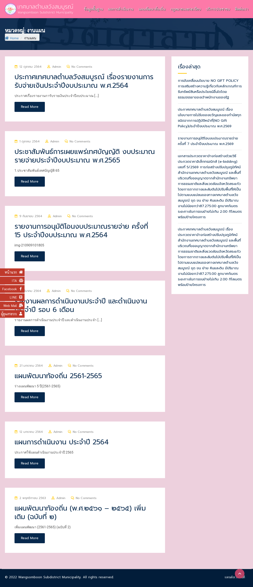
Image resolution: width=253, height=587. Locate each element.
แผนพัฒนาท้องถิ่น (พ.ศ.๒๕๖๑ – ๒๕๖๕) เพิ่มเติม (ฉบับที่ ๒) (80, 512)
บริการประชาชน (218, 9)
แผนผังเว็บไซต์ (235, 577)
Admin (56, 66)
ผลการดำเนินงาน (120, 9)
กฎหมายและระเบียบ (186, 9)
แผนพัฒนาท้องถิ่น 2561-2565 (58, 376)
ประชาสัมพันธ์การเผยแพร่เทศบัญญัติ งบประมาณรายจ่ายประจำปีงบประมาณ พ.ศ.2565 (85, 155)
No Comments (82, 66)
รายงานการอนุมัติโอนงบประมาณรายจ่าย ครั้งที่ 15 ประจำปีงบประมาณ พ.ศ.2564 (81, 230)
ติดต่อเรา (241, 9)
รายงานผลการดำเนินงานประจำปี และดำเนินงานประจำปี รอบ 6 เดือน (81, 305)
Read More (29, 106)
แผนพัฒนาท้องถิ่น (152, 9)
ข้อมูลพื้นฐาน (93, 9)
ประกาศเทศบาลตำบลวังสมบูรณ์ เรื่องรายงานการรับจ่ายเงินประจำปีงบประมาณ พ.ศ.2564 (84, 81)
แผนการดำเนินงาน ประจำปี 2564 (62, 442)
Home (12, 38)
